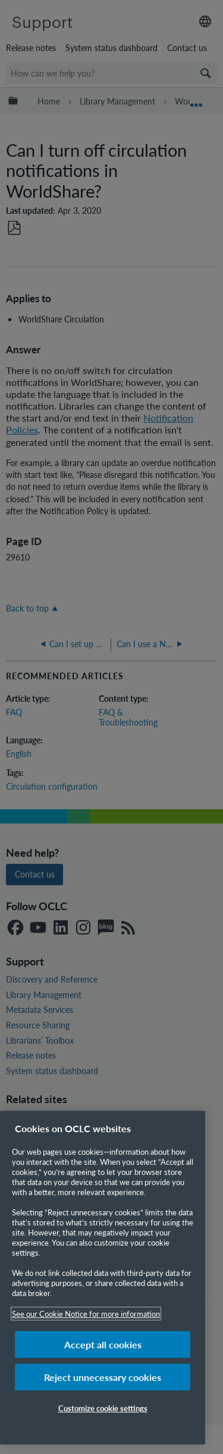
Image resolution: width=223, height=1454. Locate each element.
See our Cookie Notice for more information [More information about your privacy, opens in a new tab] (86, 1313)
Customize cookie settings (102, 1408)
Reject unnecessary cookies (102, 1377)
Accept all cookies (103, 1344)
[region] (102, 1278)
